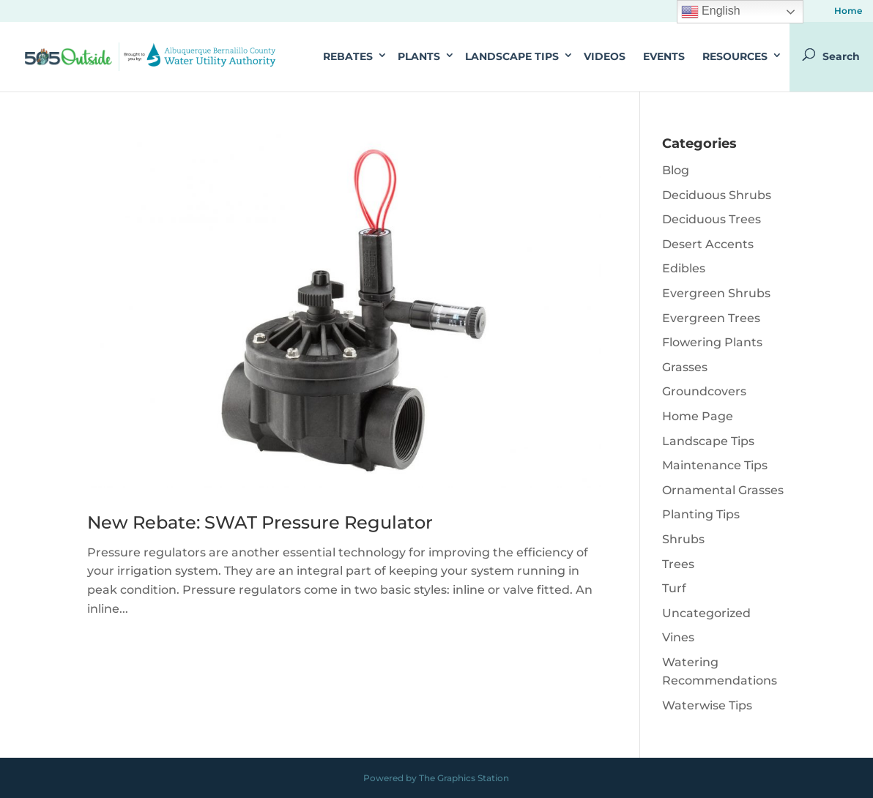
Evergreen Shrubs (716, 293)
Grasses (684, 367)
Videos (604, 56)
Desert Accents (708, 244)
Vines (678, 637)
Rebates (348, 56)
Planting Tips (701, 514)
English (710, 11)
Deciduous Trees (711, 219)
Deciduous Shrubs (716, 195)
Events (664, 56)
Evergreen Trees (711, 318)
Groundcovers (704, 391)
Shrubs (683, 539)
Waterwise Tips (707, 705)
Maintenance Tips (715, 465)
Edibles (683, 268)
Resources (735, 56)
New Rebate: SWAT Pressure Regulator (260, 522)
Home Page (697, 416)
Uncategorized (706, 613)
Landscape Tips (512, 56)
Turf (674, 588)
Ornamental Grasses (723, 490)
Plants (419, 56)
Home (848, 11)
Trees (678, 564)
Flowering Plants (712, 342)
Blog (675, 170)
